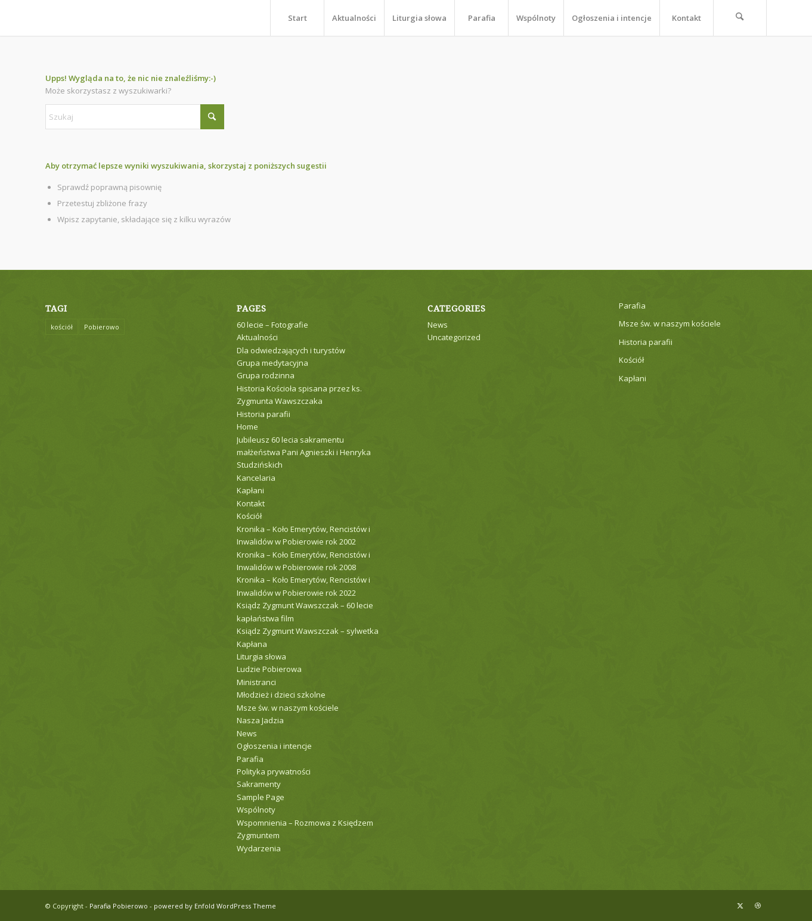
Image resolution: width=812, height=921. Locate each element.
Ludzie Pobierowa (269, 669)
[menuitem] (297, 18)
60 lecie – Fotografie (272, 324)
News (247, 733)
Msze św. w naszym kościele (288, 707)
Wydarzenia (259, 848)
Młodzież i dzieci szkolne (281, 694)
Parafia (250, 759)
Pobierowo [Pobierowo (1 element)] (101, 326)
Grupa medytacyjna (272, 362)
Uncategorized (454, 337)
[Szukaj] (740, 18)
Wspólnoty (256, 809)
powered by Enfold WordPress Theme (215, 905)
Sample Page (260, 797)
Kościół (249, 516)
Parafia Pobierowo (118, 905)
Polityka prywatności (274, 771)
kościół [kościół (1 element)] (62, 326)
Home (247, 426)
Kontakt (251, 503)
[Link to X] (740, 905)
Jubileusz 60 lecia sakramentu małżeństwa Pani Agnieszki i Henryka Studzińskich (304, 452)
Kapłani (250, 490)
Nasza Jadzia (260, 720)
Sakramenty (259, 784)
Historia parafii (263, 414)
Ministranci (256, 682)
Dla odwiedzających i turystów (291, 350)
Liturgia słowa (261, 656)
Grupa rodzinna (266, 375)
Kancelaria (256, 477)
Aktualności (257, 337)
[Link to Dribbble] (758, 905)
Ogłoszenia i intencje (274, 745)
